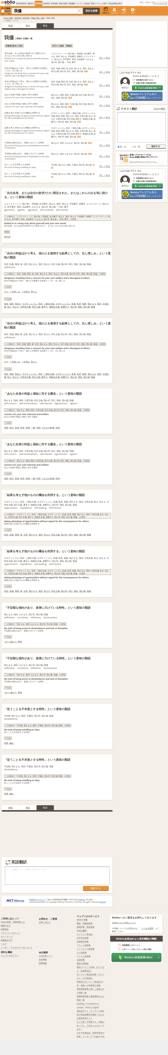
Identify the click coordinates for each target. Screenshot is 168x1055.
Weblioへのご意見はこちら (124, 922)
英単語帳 (54, 3)
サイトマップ (7, 936)
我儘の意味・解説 (38, 18)
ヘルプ (4, 944)
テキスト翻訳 (129, 109)
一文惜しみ (14, 291)
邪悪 (6, 743)
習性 (6, 427)
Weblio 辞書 (8, 18)
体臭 (17, 427)
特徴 (28, 427)
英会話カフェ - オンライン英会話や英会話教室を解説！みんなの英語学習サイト (90, 1015)
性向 (11, 427)
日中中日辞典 (83, 938)
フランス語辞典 (84, 945)
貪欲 (6, 303)
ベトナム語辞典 (84, 956)
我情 (17, 534)
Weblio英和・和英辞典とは (13, 922)
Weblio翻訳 (160, 108)
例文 (28, 25)
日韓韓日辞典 (83, 941)
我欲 (80, 306)
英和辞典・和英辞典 (21, 18)
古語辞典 (81, 959)
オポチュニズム (62, 303)
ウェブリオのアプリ (9, 955)
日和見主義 (25, 306)
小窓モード (105, 10)
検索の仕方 (6, 925)
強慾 (11, 303)
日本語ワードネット (37, 899)
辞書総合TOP (6, 940)
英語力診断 (63, 3)
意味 (10, 25)
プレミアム (114, 13)
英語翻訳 (71, 3)
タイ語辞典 (82, 952)
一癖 (33, 427)
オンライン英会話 (83, 3)
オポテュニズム (29, 303)
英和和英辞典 (21, 3)
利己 (71, 534)
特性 (58, 427)
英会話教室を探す (115, 3)
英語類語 (38, 3)
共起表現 (46, 3)
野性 (20, 641)
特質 (38, 427)
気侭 (40, 303)
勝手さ (45, 306)
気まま (16, 306)
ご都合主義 (49, 303)
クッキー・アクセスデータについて (16, 947)
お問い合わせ (45, 922)
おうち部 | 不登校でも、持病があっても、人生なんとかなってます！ (90, 1025)
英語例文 (30, 3)
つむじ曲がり (10, 641)
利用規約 (5, 929)
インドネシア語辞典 (85, 949)
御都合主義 (54, 306)
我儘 (93, 306)
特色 (22, 427)
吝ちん (34, 291)
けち (6, 291)
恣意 (26, 534)
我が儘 (86, 306)
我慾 (84, 303)
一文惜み (25, 291)
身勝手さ (65, 306)
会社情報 (43, 959)
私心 (9, 306)
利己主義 (36, 306)
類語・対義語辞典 (84, 923)
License (81, 899)
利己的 (7, 236)
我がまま (92, 303)
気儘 (73, 303)
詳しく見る (104, 57)
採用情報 (43, 963)
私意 (79, 303)
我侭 (99, 303)
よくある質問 (147, 928)
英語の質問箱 (83, 963)
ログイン (123, 13)
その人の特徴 (48, 427)
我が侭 (74, 306)
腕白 (11, 743)
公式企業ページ (46, 956)
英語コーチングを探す (99, 3)
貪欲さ (18, 303)
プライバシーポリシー (10, 933)
